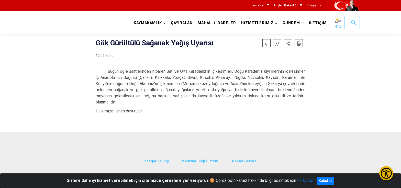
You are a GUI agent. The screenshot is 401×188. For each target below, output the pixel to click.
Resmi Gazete (244, 161)
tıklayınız (305, 180)
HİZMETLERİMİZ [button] (257, 23)
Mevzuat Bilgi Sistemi (200, 161)
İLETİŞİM (318, 23)
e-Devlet (258, 5)
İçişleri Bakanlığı (285, 5)
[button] (288, 43)
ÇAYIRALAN (182, 23)
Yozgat (312, 5)
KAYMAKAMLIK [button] (148, 23)
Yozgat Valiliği (156, 161)
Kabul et (325, 181)
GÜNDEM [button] (291, 23)
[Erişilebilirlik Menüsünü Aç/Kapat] (386, 173)
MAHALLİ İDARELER (217, 23)
